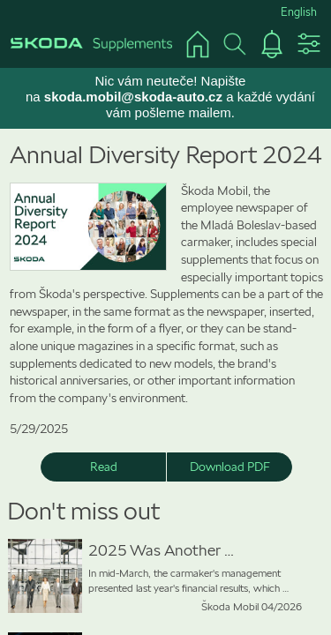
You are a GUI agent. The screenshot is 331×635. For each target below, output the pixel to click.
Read (103, 466)
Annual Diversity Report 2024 (166, 154)
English (299, 12)
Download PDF (230, 466)
